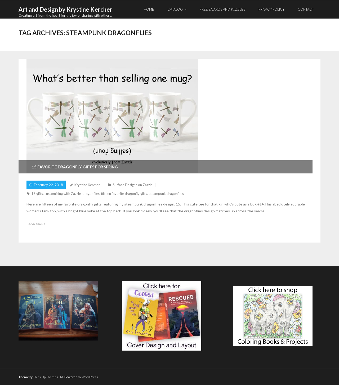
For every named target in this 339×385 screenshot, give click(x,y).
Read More (35, 224)
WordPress (90, 377)
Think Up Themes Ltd (48, 377)
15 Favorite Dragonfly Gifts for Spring (75, 166)
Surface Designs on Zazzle (133, 185)
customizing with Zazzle (62, 193)
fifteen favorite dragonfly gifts (124, 193)
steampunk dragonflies (166, 193)
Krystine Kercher (87, 185)
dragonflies (91, 193)
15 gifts (37, 193)
